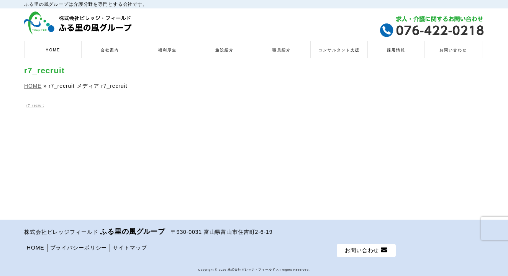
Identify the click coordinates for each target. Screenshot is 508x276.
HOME (35, 248)
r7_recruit (35, 105)
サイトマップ (130, 248)
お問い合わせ (366, 250)
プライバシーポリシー (78, 248)
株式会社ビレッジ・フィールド (251, 269)
